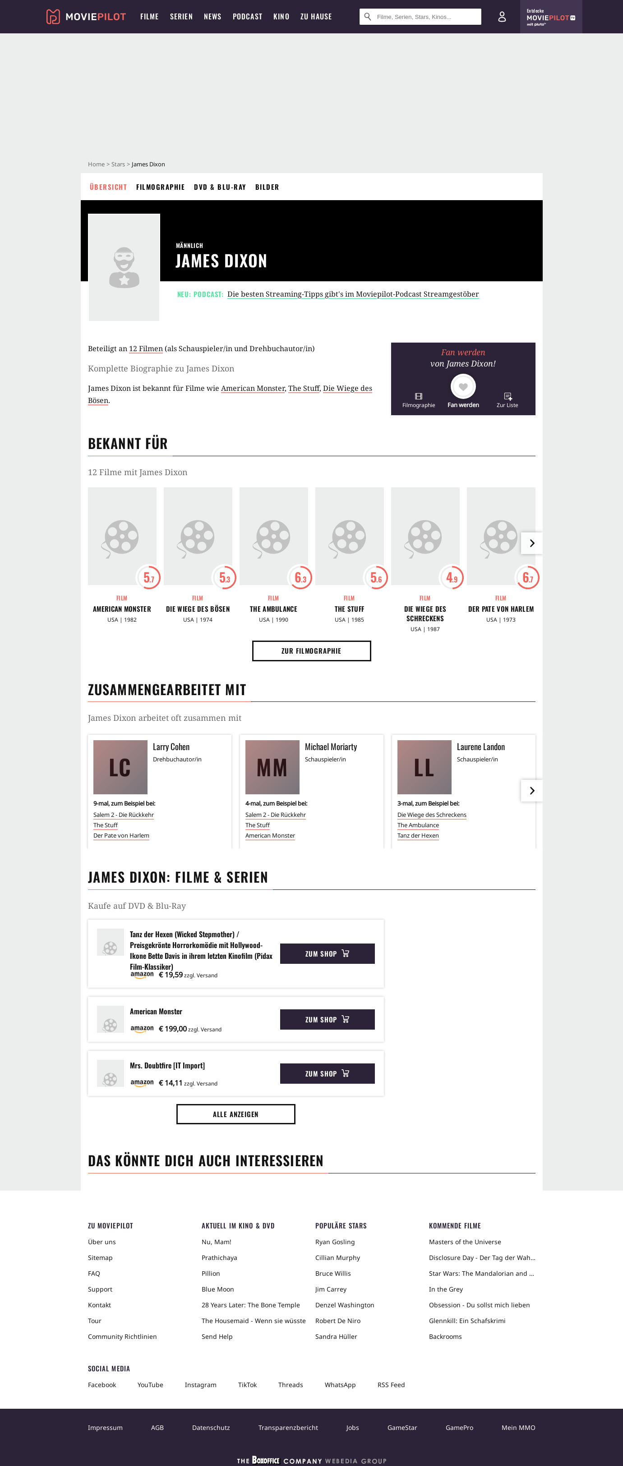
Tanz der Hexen (418, 835)
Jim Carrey (330, 1289)
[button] (418, 400)
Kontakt (99, 1305)
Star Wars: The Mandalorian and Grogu (482, 1273)
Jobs (352, 1427)
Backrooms (445, 1336)
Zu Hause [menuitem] (316, 16)
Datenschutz (211, 1427)
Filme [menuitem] (149, 16)
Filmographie (160, 187)
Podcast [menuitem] (248, 16)
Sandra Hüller (336, 1336)
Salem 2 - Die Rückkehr (123, 815)
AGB (157, 1427)
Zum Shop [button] (327, 953)
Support (100, 1289)
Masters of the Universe (465, 1241)
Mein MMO (518, 1427)
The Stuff (303, 388)
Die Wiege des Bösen (198, 609)
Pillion (211, 1273)
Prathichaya (219, 1257)
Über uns (102, 1241)
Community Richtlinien (122, 1336)
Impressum (105, 1427)
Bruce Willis (333, 1273)
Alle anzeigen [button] (236, 1114)
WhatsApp (340, 1384)
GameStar (402, 1427)
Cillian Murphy (337, 1257)
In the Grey (446, 1289)
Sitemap (100, 1257)
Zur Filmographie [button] (311, 650)
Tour (95, 1320)
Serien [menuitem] (181, 16)
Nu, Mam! (216, 1241)
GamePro (459, 1427)
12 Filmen (146, 348)
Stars (118, 164)
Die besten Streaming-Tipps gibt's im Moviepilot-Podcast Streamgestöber (353, 294)
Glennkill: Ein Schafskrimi (467, 1320)
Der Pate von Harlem (501, 609)
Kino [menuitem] (281, 16)
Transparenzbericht (288, 1427)
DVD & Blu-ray (220, 187)
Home (96, 164)
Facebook (102, 1384)
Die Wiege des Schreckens (425, 613)
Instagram (201, 1384)
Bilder (267, 187)
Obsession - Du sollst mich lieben (479, 1305)
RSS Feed (391, 1384)
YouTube (150, 1384)
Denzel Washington (344, 1305)
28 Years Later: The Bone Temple (251, 1305)
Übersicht (109, 187)
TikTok (247, 1384)
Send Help (217, 1336)
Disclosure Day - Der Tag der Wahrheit (482, 1257)
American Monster (253, 388)
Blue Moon (218, 1289)
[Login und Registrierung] (502, 16)
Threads (290, 1384)
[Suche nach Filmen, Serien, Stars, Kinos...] (420, 16)
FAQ (94, 1273)
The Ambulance (273, 609)
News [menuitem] (213, 16)
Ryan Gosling (335, 1241)
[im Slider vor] (532, 543)
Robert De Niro (337, 1320)
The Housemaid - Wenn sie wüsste (254, 1320)
